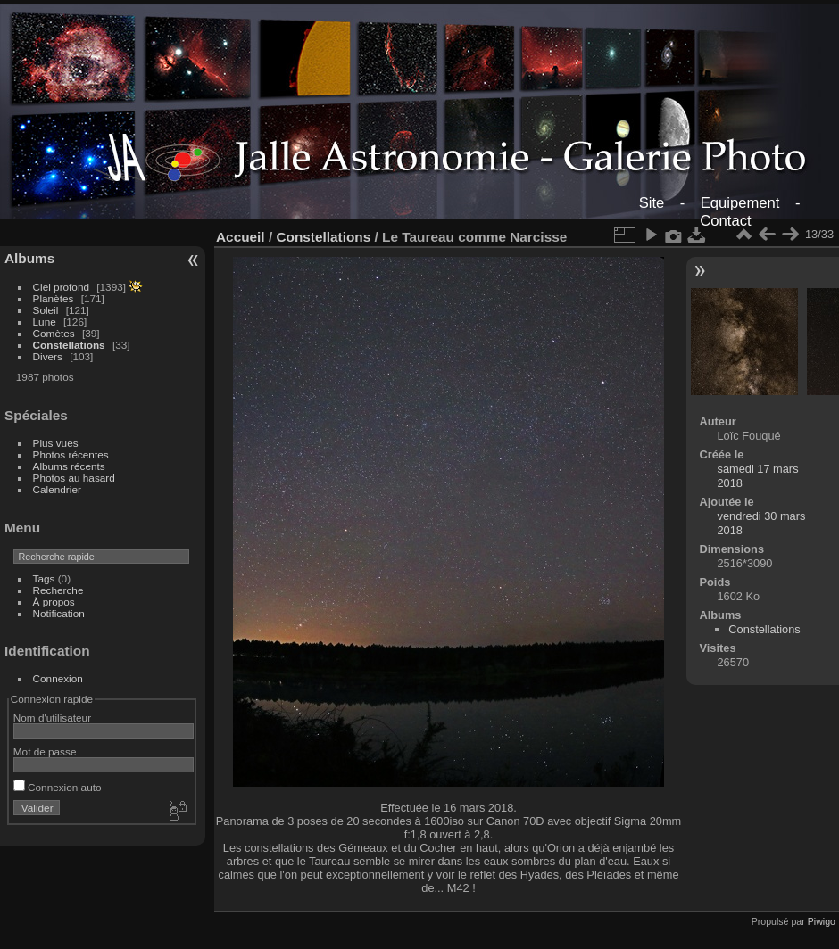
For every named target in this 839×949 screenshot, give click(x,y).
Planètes (53, 298)
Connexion (58, 678)
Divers (47, 356)
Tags (44, 578)
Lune (44, 321)
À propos (54, 601)
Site (652, 202)
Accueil (240, 236)
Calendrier (57, 489)
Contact (725, 220)
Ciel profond (61, 287)
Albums (29, 258)
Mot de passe (45, 751)
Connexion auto (57, 787)
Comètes (54, 333)
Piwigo (821, 921)
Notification (59, 613)
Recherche (58, 590)
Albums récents (69, 466)
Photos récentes (71, 454)
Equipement (740, 202)
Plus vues (56, 443)
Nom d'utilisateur (52, 717)
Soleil (46, 310)
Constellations (69, 345)
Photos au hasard (74, 477)
